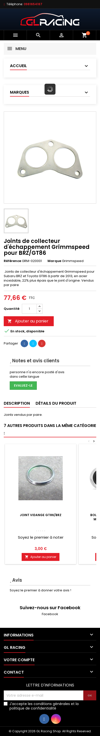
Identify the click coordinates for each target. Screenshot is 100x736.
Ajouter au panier (28, 321)
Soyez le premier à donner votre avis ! (40, 590)
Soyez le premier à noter (40, 537)
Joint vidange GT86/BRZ (40, 515)
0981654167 (33, 4)
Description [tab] (17, 403)
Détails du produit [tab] (56, 403)
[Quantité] (29, 309)
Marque (54, 261)
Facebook (50, 614)
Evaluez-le (23, 385)
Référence (12, 261)
